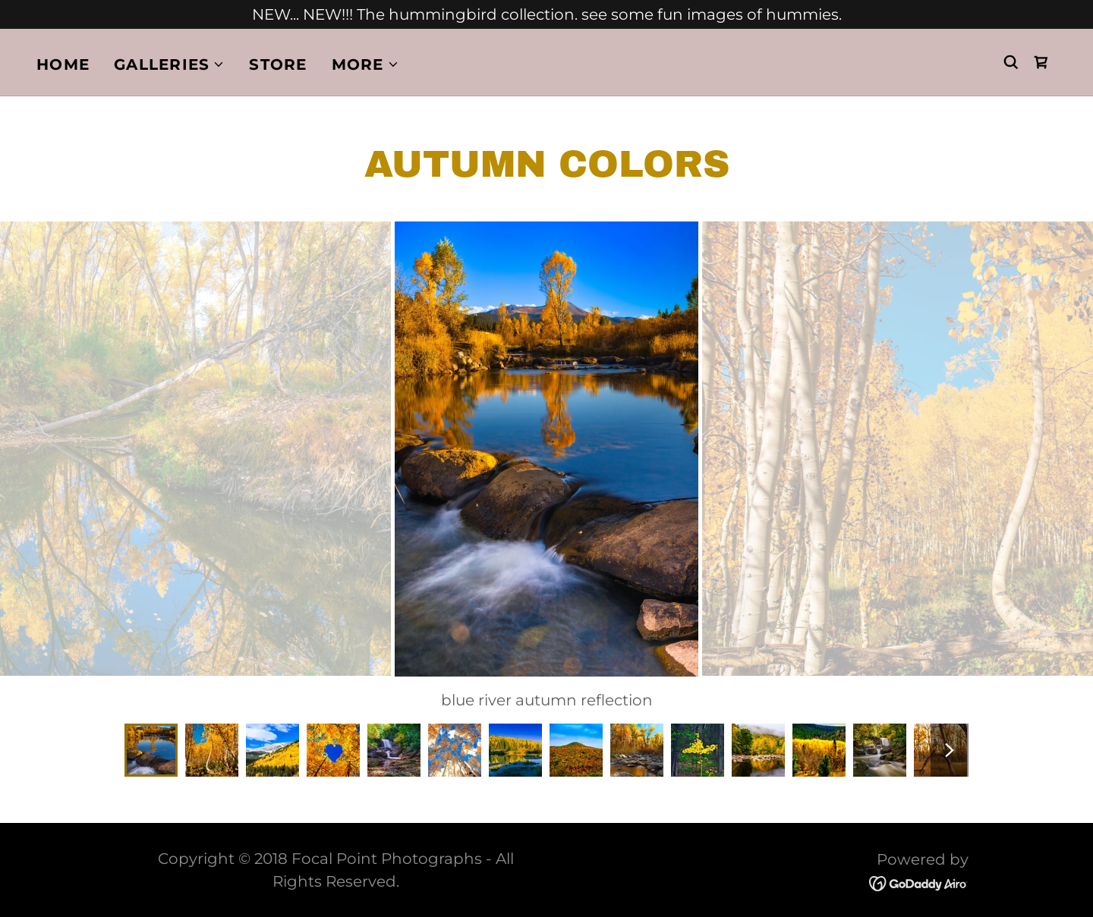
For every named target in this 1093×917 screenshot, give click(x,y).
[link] (1041, 62)
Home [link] (63, 64)
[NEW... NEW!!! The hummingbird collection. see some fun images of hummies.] (546, 14)
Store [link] (278, 64)
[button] (169, 64)
